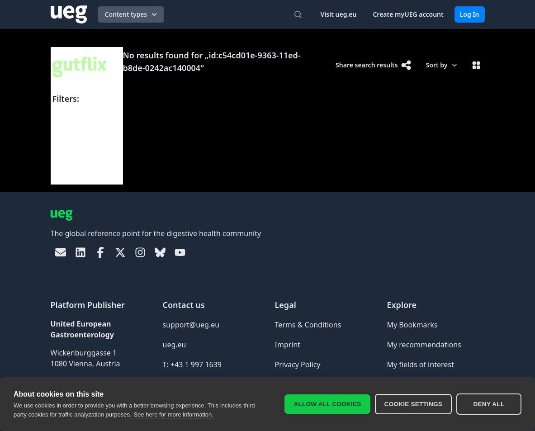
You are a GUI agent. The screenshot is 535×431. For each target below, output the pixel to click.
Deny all (489, 404)
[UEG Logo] (69, 14)
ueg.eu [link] (174, 345)
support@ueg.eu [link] (191, 325)
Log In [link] (469, 14)
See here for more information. (173, 414)
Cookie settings (413, 404)
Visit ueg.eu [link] (339, 14)
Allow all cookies (327, 404)
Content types (132, 14)
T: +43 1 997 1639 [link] (192, 364)
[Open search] (298, 14)
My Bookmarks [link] (412, 325)
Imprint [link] (288, 345)
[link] (61, 252)
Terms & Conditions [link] (308, 325)
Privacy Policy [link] (298, 364)
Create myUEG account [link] (408, 14)
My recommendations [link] (424, 345)
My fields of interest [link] (420, 364)
